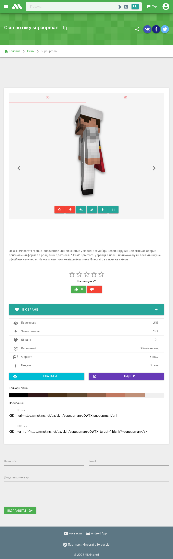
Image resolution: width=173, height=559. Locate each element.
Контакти (72, 533)
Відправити (20, 510)
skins (18, 6)
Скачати (35, 376)
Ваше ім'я (10, 461)
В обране (86, 309)
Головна (12, 51)
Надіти (114, 376)
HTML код (22, 426)
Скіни (30, 51)
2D (125, 97)
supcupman (49, 51)
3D (48, 97)
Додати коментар (16, 477)
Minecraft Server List (97, 544)
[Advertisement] (86, 73)
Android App (96, 533)
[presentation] (35, 495)
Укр (151, 6)
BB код (21, 410)
